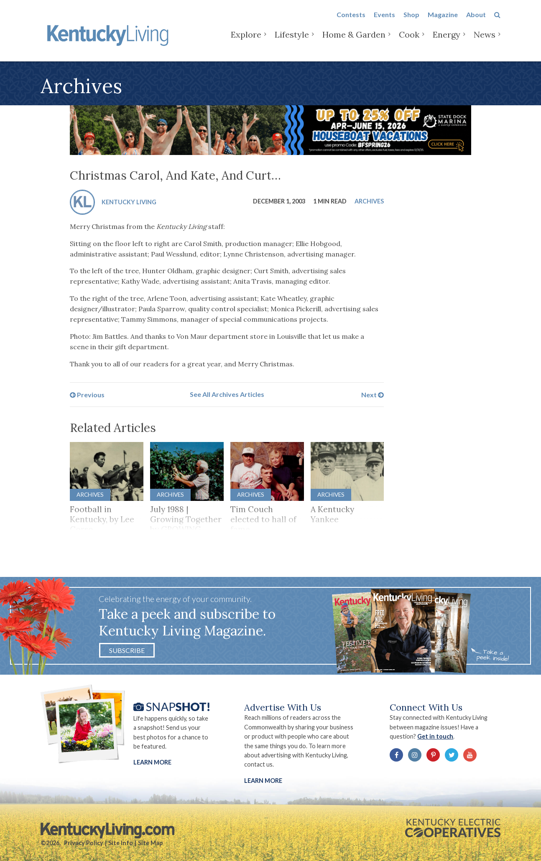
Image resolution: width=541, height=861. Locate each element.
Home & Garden (353, 41)
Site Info (120, 842)
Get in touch (435, 736)
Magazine (443, 21)
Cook (409, 41)
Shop (411, 21)
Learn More (152, 762)
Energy (446, 41)
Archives (369, 201)
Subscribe (127, 650)
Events (384, 21)
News (484, 41)
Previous (87, 394)
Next (372, 394)
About (476, 21)
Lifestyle (292, 41)
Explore (246, 41)
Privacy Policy (83, 842)
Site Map (150, 842)
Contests (351, 21)
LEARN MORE (263, 780)
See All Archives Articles (227, 394)
